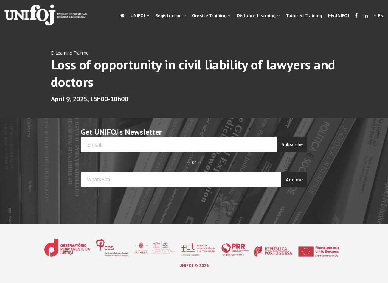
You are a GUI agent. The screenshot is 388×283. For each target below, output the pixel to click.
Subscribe (292, 144)
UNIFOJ (140, 15)
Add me (294, 179)
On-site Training (211, 15)
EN (379, 15)
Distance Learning (258, 15)
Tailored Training (304, 15)
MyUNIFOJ (338, 15)
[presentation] (284, 202)
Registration (170, 15)
